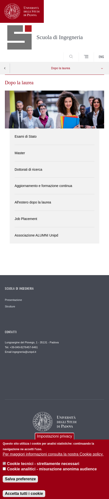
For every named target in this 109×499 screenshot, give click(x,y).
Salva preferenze (20, 483)
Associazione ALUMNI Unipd (36, 235)
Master (20, 153)
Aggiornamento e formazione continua (43, 186)
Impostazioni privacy (54, 440)
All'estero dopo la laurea (33, 202)
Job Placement (26, 219)
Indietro (5, 68)
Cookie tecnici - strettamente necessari (43, 467)
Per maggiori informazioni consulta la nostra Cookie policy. (53, 458)
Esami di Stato (25, 136)
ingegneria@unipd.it (24, 351)
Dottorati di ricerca (28, 169)
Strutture (10, 306)
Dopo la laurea (60, 68)
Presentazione (13, 299)
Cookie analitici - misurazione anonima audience (52, 473)
